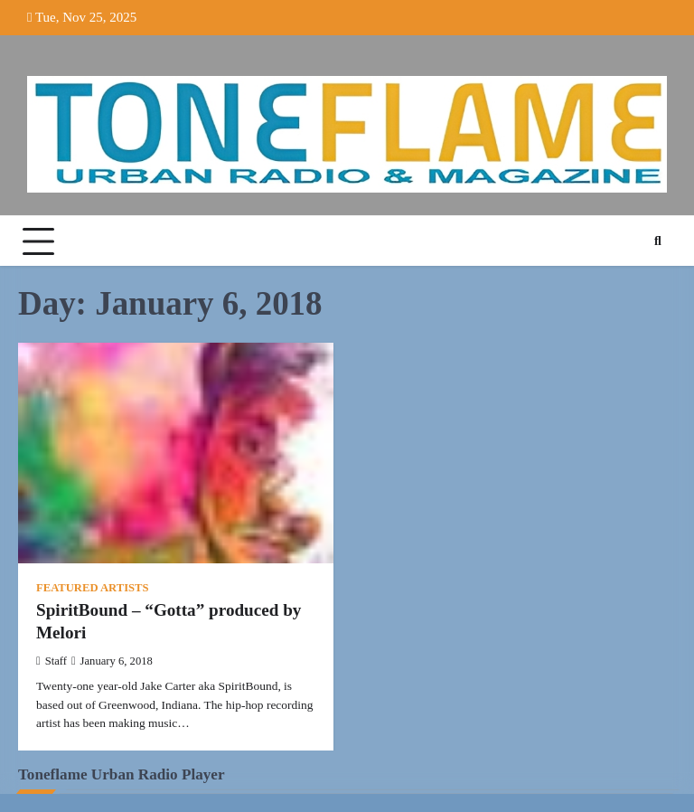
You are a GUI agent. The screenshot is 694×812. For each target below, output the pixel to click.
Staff (51, 661)
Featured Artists (92, 587)
